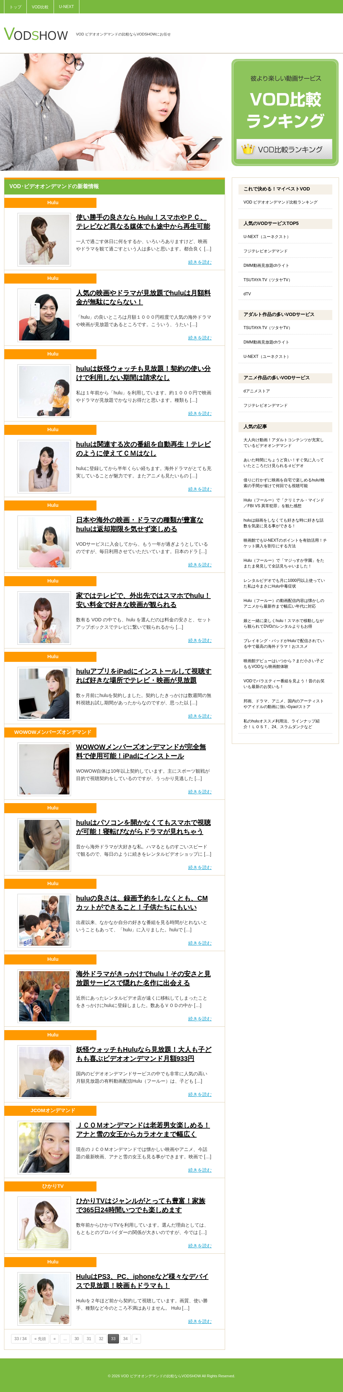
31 (89, 1338)
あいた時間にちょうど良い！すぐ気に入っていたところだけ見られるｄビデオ (284, 463)
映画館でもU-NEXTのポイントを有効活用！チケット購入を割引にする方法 (285, 543)
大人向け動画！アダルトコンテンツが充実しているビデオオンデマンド (284, 443)
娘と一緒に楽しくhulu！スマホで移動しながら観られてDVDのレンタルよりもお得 (284, 623)
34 (125, 1338)
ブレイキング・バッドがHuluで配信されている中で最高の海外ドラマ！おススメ (284, 643)
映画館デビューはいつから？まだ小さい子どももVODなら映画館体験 (284, 664)
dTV (247, 294)
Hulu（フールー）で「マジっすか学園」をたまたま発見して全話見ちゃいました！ (284, 563)
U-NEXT (66, 6)
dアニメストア (257, 391)
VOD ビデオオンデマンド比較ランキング (281, 202)
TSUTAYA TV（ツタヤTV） (268, 280)
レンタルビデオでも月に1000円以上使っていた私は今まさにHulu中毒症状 (284, 583)
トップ (15, 7)
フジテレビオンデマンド (266, 251)
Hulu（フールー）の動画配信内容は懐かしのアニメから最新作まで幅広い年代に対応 (284, 603)
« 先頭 (40, 1338)
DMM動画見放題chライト (266, 265)
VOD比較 (40, 7)
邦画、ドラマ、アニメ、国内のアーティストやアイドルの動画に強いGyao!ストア (284, 704)
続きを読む (200, 262)
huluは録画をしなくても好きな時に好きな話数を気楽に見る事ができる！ (284, 523)
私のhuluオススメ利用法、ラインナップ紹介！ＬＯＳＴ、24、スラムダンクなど (282, 724)
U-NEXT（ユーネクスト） (267, 236)
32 (101, 1338)
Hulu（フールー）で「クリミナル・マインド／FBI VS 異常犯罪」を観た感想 (284, 503)
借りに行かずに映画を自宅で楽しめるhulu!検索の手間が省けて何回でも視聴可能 (284, 483)
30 (76, 1338)
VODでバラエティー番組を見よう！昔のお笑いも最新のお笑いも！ (284, 684)
